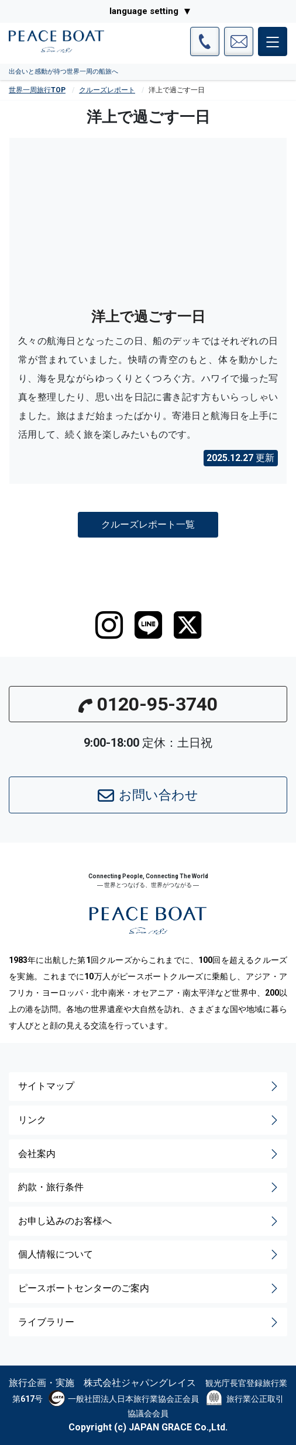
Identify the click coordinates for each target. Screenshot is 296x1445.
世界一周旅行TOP (37, 90)
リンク (149, 1120)
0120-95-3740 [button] (148, 704)
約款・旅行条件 (149, 1187)
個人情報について (149, 1254)
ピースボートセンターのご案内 (149, 1288)
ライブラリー (149, 1322)
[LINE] (148, 625)
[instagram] (109, 625)
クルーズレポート (107, 90)
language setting (143, 11)
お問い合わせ (148, 796)
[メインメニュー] (272, 41)
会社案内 (149, 1154)
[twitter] (187, 625)
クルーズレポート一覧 (148, 524)
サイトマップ (149, 1086)
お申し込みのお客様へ (149, 1221)
